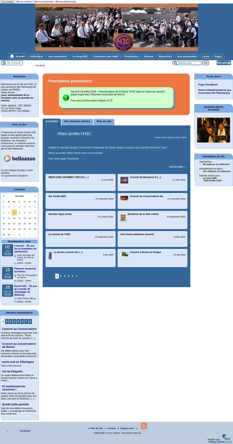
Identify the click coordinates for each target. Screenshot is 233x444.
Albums (148, 56)
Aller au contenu (24, 1)
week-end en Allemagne (18, 361)
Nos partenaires (187, 56)
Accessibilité (8, 2)
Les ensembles (57, 56)
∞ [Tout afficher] (77, 276)
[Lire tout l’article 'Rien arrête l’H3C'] (177, 166)
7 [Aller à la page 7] (26, 321)
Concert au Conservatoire (19, 328)
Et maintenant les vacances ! (13, 388)
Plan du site (95, 428)
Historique (36, 56)
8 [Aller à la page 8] (30, 321)
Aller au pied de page (65, 1)
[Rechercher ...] (187, 63)
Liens (205, 56)
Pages (218, 56)
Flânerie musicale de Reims (25, 270)
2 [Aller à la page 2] (60, 276)
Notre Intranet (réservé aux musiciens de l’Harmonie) (214, 91)
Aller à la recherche (43, 1)
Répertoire (165, 56)
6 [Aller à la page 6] (22, 321)
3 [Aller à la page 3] (64, 276)
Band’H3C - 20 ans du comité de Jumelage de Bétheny (25, 290)
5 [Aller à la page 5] (72, 276)
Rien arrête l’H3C (75, 133)
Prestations (131, 56)
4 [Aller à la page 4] (68, 276)
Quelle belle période (15, 404)
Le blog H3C (80, 56)
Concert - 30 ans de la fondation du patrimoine (25, 248)
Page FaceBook (208, 84)
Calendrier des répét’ (106, 56)
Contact (110, 428)
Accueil (17, 56)
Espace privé (126, 428)
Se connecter (14, 63)
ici (108, 100)
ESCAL (221, 442)
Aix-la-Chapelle (12, 371)
